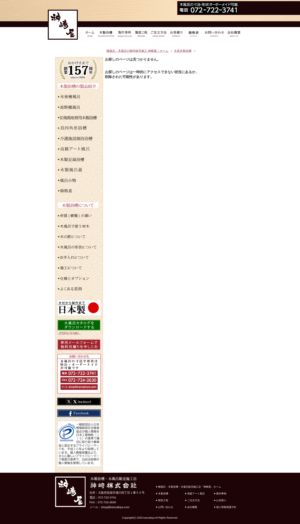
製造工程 (163, 500)
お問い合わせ (165, 507)
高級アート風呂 (196, 493)
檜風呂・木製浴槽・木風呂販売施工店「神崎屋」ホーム (189, 486)
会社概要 (192, 507)
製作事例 (221, 493)
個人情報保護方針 (226, 507)
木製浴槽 (163, 493)
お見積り (221, 500)
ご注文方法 (193, 500)
